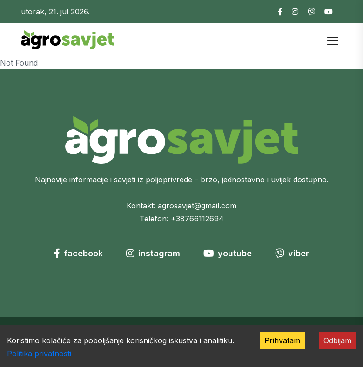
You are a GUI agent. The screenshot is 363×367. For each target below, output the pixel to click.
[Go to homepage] (67, 39)
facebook (78, 253)
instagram (153, 253)
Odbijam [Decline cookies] (337, 340)
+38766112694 (197, 218)
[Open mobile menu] (332, 40)
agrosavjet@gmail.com (197, 205)
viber (292, 253)
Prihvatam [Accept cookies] (282, 340)
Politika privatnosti (39, 353)
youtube (227, 253)
